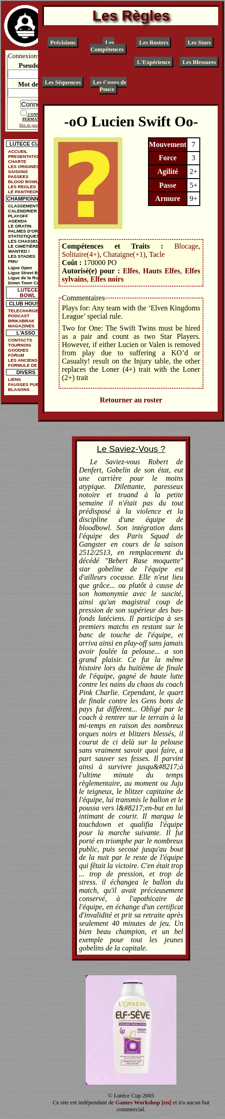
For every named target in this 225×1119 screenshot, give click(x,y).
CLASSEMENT (23, 205)
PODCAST (18, 315)
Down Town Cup (25, 282)
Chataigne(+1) (124, 254)
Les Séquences (63, 82)
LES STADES (21, 256)
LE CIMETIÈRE (23, 246)
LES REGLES (22, 186)
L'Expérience (153, 62)
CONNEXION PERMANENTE (37, 116)
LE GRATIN (19, 225)
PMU (12, 261)
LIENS (14, 379)
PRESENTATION (25, 156)
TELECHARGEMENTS (27, 310)
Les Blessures (199, 62)
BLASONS (18, 389)
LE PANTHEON (23, 191)
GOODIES (18, 350)
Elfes (130, 271)
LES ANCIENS (22, 360)
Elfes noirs (106, 279)
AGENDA (17, 220)
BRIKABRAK (21, 320)
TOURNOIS (19, 345)
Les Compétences (107, 45)
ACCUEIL (17, 151)
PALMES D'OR (23, 231)
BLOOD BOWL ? (25, 181)
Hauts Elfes (161, 271)
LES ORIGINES (23, 166)
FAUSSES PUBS (25, 384)
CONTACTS (20, 339)
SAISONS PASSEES (18, 174)
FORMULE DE (22, 365)
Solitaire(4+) (80, 254)
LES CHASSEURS (26, 241)
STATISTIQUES (23, 236)
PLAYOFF (18, 215)
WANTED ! (18, 251)
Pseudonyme (37, 65)
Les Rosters (154, 42)
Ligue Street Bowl (26, 272)
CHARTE (17, 161)
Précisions (62, 42)
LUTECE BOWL (27, 292)
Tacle (157, 254)
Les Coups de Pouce (109, 85)
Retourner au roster (131, 400)
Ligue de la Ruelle (26, 277)
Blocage (186, 246)
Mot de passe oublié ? (36, 125)
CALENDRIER (22, 210)
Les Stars (199, 42)
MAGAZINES (21, 325)
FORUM (16, 355)
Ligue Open (20, 267)
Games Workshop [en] (143, 1102)
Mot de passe (36, 84)
